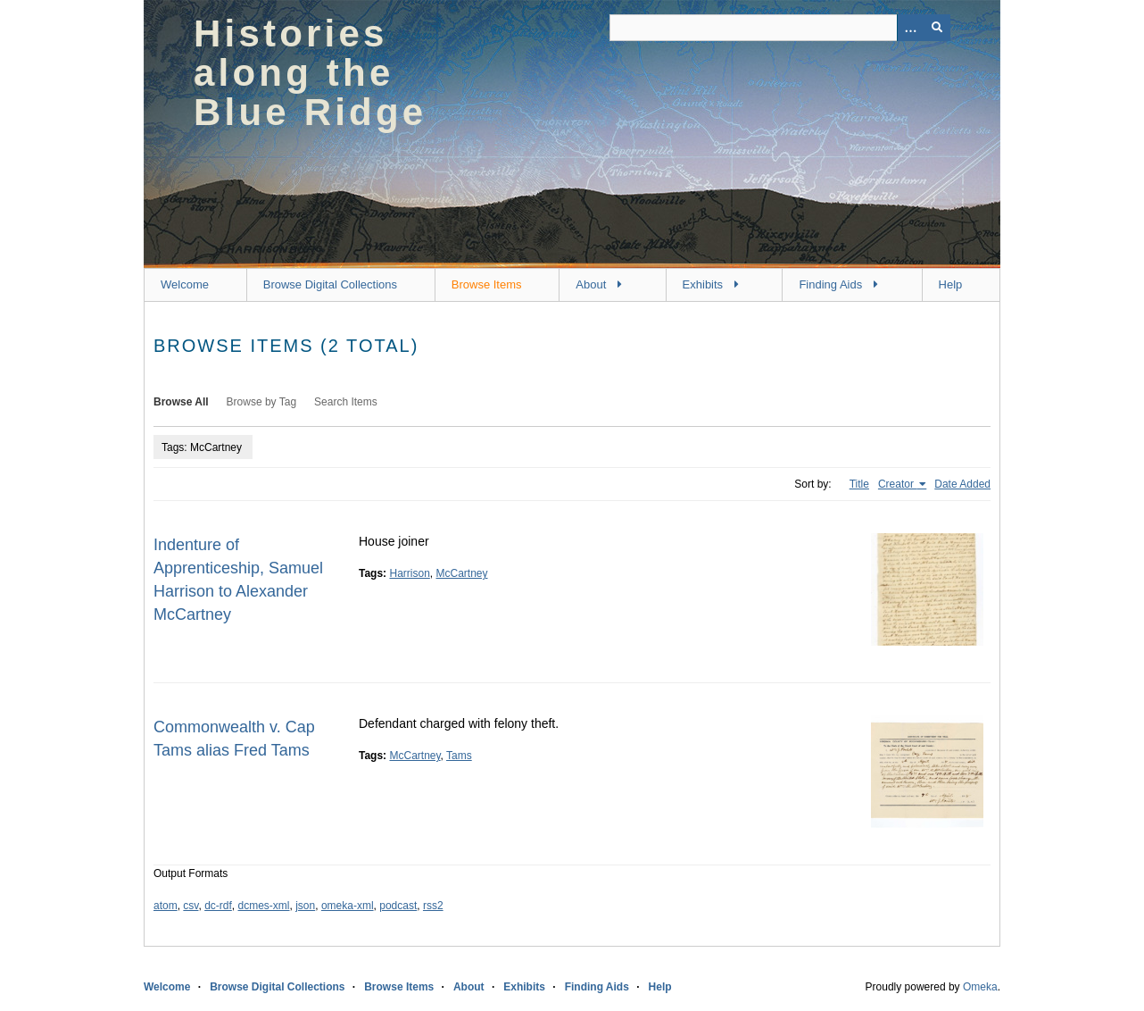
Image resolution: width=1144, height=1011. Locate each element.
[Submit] (937, 27)
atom (165, 905)
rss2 (433, 905)
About (591, 284)
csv (190, 905)
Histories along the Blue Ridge (310, 73)
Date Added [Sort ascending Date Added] (962, 484)
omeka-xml (347, 905)
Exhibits (703, 284)
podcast (398, 905)
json (305, 905)
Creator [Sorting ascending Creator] (897, 484)
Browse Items (487, 284)
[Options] (910, 27)
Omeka (980, 987)
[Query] (779, 27)
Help (951, 284)
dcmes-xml (264, 905)
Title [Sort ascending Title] (859, 484)
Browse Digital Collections (330, 284)
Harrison (409, 573)
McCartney (462, 573)
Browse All (181, 402)
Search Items (345, 402)
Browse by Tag (262, 402)
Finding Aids (830, 284)
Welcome (185, 284)
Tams (459, 755)
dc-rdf (218, 905)
